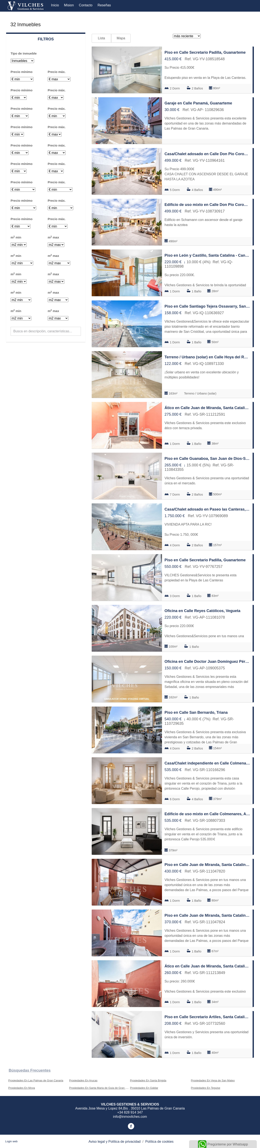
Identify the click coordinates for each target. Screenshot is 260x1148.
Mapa (121, 38)
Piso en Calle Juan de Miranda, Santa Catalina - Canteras (207, 865)
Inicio (55, 5)
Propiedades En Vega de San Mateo (213, 1080)
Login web (11, 1141)
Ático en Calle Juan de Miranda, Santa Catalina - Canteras (207, 408)
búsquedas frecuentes (30, 1070)
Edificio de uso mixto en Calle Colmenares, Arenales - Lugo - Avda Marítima (207, 814)
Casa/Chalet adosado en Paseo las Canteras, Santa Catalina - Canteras (207, 509)
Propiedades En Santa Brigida (148, 1080)
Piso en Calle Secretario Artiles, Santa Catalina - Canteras (207, 1017)
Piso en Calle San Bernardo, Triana (196, 712)
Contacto (86, 5)
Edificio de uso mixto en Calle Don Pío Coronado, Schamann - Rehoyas (207, 205)
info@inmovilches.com (130, 1116)
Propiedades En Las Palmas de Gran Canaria (35, 1080)
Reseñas (104, 5)
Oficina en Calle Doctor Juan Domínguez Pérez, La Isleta (207, 661)
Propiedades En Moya (21, 1087)
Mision (69, 5)
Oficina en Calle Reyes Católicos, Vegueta (202, 611)
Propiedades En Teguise (205, 1087)
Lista (101, 38)
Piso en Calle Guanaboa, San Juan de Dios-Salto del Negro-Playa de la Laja (207, 458)
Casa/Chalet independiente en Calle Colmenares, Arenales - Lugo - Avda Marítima (207, 763)
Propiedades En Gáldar (144, 1087)
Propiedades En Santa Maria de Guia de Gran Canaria (102, 1087)
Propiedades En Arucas (83, 1080)
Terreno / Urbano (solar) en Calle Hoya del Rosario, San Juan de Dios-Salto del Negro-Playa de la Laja (207, 357)
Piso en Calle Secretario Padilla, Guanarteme (205, 52)
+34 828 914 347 (130, 1112)
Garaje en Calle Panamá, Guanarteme (198, 103)
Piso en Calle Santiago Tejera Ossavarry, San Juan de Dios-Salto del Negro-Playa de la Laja (207, 306)
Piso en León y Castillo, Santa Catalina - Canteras (207, 255)
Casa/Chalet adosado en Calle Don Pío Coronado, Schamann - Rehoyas (207, 154)
